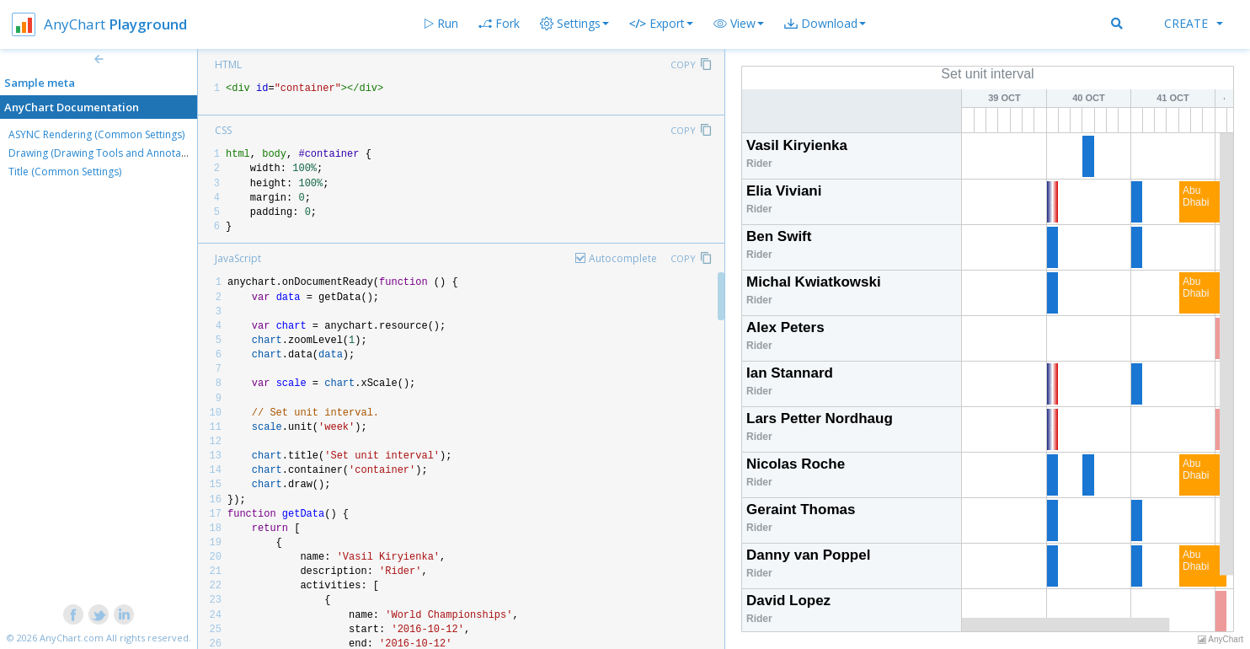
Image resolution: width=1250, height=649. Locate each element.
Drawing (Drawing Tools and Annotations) (107, 153)
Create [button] (1193, 23)
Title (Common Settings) (64, 171)
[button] (738, 23)
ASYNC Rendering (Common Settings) (96, 134)
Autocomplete (623, 258)
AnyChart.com (72, 637)
